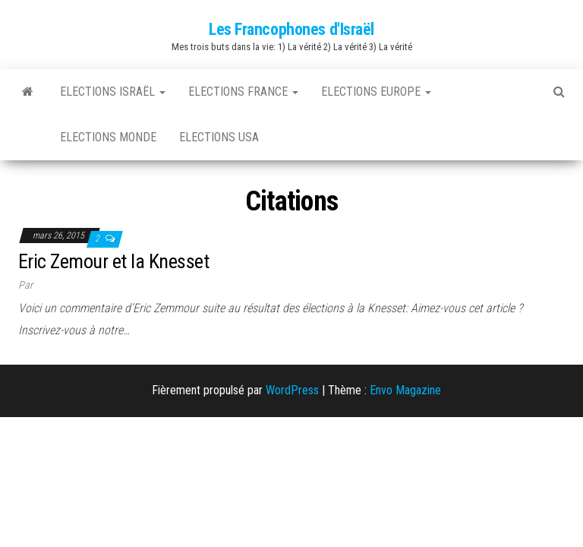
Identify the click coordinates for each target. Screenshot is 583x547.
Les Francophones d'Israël (291, 29)
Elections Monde (108, 137)
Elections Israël (112, 91)
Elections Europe (376, 91)
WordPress (292, 390)
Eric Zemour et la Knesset (113, 261)
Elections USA (219, 137)
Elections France (243, 91)
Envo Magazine (405, 390)
